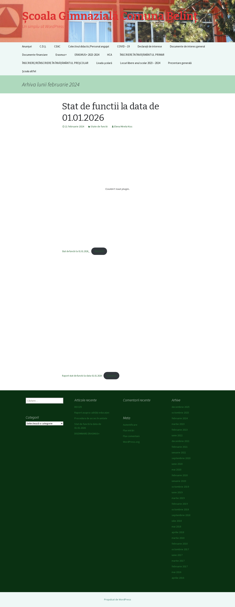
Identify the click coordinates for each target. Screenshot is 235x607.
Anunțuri (27, 46)
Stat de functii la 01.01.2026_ (75, 251)
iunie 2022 (177, 435)
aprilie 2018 (178, 532)
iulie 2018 (177, 520)
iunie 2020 (177, 463)
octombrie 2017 (180, 549)
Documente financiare (35, 54)
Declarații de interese (150, 46)
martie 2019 (178, 498)
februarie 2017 (180, 566)
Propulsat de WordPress (117, 599)
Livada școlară (104, 63)
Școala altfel (29, 71)
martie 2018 (178, 538)
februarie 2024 (180, 418)
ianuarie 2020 (179, 481)
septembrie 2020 (181, 458)
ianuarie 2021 (179, 452)
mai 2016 (176, 572)
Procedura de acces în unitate (90, 418)
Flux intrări (128, 430)
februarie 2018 (180, 543)
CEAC (57, 46)
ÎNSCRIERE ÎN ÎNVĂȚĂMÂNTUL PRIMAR (142, 54)
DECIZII (78, 407)
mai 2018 (176, 526)
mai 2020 (176, 469)
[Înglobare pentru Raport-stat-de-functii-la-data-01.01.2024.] (117, 313)
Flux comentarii (131, 436)
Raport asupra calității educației (91, 412)
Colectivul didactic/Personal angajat (88, 46)
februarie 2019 (180, 503)
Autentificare (130, 424)
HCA (109, 54)
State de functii (99, 126)
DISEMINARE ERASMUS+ (87, 433)
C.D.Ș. (43, 46)
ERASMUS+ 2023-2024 (87, 54)
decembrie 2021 (180, 441)
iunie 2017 (177, 555)
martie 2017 (178, 560)
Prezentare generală (180, 63)
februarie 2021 (180, 446)
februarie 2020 (180, 475)
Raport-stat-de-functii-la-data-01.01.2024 (82, 375)
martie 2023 (178, 424)
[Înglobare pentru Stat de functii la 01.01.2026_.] (117, 189)
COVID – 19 (123, 46)
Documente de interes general (187, 46)
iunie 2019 (177, 492)
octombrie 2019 (180, 486)
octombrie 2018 (180, 509)
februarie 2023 (180, 429)
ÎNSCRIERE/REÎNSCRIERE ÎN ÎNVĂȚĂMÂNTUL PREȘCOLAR (55, 63)
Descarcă (99, 251)
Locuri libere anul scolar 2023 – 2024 (140, 63)
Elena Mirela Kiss (123, 126)
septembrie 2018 (181, 515)
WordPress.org (131, 441)
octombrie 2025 (180, 412)
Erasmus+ (61, 54)
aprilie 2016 (178, 577)
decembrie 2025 (180, 407)
